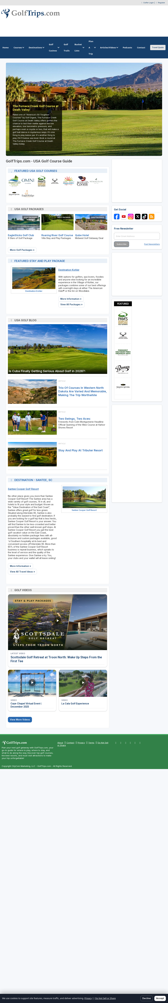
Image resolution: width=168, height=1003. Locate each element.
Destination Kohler (33, 291)
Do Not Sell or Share (105, 998)
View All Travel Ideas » (22, 571)
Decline (146, 998)
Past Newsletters (152, 244)
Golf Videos (23, 590)
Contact (70, 742)
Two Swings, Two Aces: (74, 418)
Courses (19, 47)
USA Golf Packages (29, 209)
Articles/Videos (109, 47)
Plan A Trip (92, 47)
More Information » (70, 298)
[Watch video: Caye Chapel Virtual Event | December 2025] (32, 683)
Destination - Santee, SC (33, 480)
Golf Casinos (54, 47)
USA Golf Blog (25, 320)
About (60, 742)
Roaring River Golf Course (57, 235)
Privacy (81, 742)
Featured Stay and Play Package (39, 261)
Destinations (36, 47)
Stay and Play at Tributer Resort (80, 450)
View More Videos (20, 719)
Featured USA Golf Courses (35, 170)
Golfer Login (148, 3)
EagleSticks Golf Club (21, 235)
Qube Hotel (82, 235)
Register (161, 3)
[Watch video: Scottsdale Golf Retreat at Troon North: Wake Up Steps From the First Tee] (57, 622)
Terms (91, 742)
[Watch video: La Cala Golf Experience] (83, 683)
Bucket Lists (79, 47)
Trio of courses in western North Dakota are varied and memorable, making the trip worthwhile (82, 391)
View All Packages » (71, 304)
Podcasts (127, 47)
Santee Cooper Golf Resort (23, 489)
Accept (160, 998)
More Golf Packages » (22, 250)
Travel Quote (158, 47)
